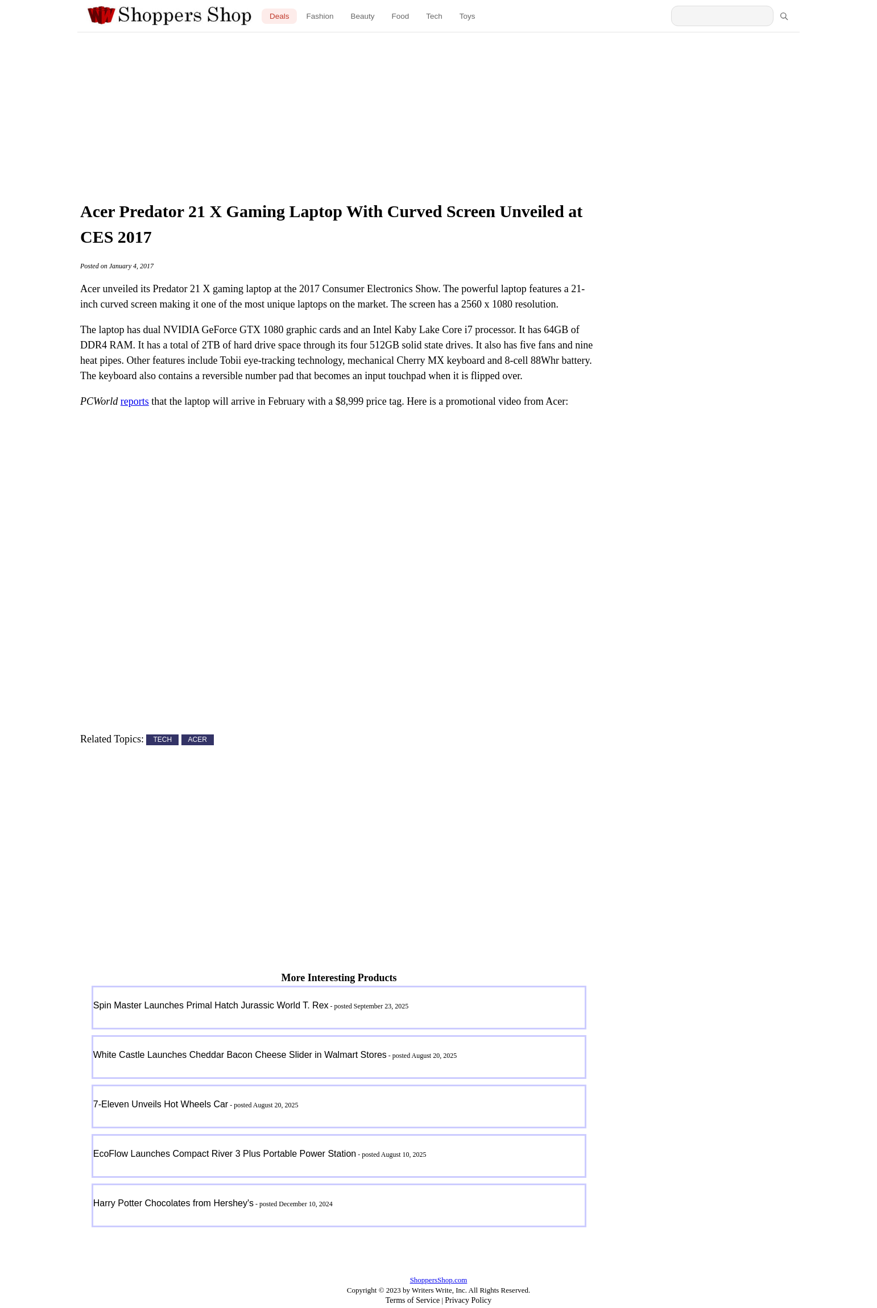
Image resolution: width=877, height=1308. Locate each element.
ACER (197, 740)
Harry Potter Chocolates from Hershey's (173, 1203)
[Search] (784, 16)
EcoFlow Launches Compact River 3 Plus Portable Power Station (224, 1153)
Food (400, 16)
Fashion (319, 16)
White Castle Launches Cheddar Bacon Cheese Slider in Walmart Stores (240, 1055)
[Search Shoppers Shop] (722, 16)
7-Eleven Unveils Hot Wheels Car (160, 1104)
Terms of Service (413, 1300)
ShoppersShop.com (439, 1280)
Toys (467, 16)
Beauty (362, 16)
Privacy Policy (468, 1300)
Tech (434, 16)
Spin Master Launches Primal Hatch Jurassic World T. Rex (211, 1005)
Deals (279, 16)
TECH (162, 740)
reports (135, 401)
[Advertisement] (438, 114)
